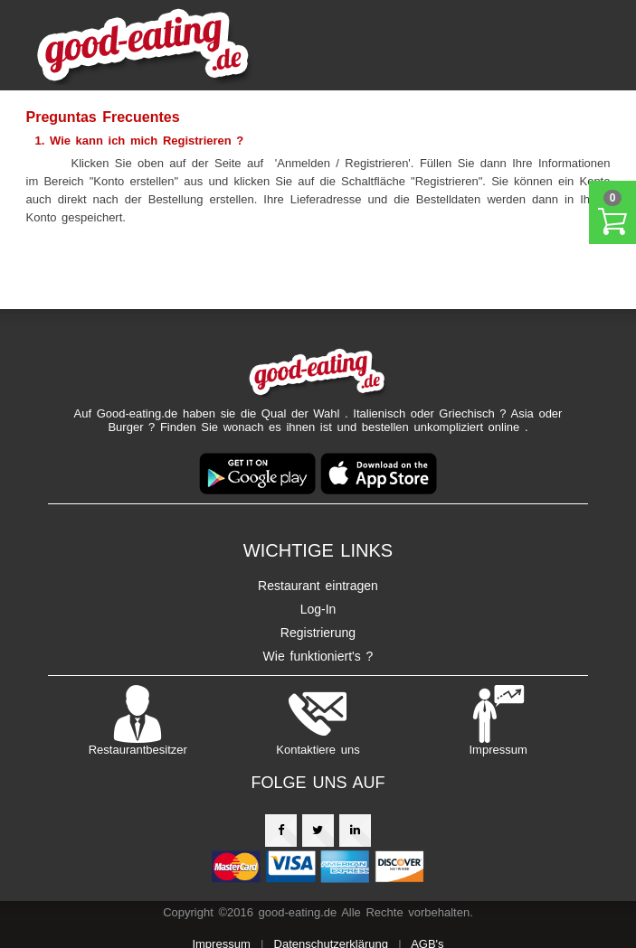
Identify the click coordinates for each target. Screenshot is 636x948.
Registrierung (318, 632)
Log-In (318, 609)
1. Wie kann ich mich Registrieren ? (139, 140)
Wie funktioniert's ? (318, 656)
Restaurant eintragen (318, 585)
